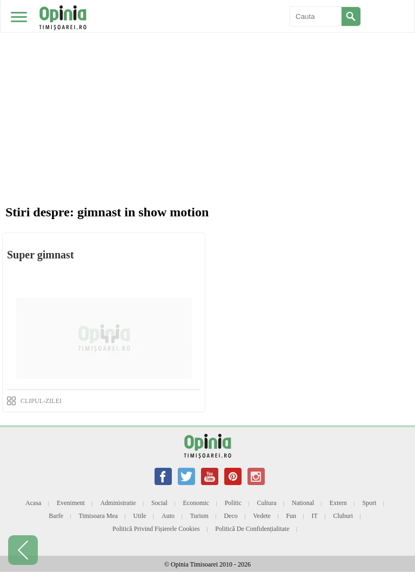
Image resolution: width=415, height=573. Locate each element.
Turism (199, 516)
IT (315, 516)
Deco (230, 516)
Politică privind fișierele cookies (156, 529)
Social (159, 503)
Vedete (262, 516)
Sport (369, 503)
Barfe (56, 516)
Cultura (267, 503)
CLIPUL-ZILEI (41, 401)
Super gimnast (40, 255)
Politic (233, 503)
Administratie (118, 503)
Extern (338, 503)
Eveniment (71, 503)
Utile (139, 516)
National (303, 503)
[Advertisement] (207, 80)
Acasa (33, 503)
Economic (196, 503)
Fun (291, 516)
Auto (168, 516)
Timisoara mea (98, 516)
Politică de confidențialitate (252, 529)
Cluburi (343, 516)
